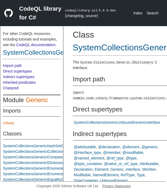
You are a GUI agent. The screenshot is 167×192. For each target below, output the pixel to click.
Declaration (83, 169)
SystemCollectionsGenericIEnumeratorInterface (42, 174)
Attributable (149, 164)
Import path (12, 65)
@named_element (89, 158)
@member (111, 152)
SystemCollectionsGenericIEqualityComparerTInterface (48, 179)
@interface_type (87, 152)
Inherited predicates (19, 82)
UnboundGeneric (114, 180)
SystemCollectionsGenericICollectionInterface (41, 151)
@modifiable (133, 152)
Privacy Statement (116, 186)
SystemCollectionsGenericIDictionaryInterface (41, 163)
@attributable (85, 147)
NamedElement (106, 175)
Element (101, 169)
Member (149, 169)
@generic (149, 147)
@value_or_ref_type (120, 164)
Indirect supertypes (18, 77)
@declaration (109, 147)
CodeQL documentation (35, 45)
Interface (133, 169)
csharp (8, 123)
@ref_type (115, 158)
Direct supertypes (17, 71)
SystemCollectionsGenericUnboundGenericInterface (117, 122)
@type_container (88, 164)
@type (131, 158)
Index (137, 13)
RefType (128, 175)
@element (130, 147)
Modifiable (82, 175)
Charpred (10, 88)
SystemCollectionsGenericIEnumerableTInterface (44, 168)
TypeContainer (86, 180)
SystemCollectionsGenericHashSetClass (36, 146)
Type (141, 175)
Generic (37, 99)
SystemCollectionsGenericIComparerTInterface (42, 157)
